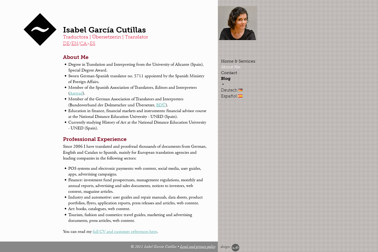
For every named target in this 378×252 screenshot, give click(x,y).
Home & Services (238, 61)
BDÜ (161, 105)
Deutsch (232, 89)
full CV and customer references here (125, 231)
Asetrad (76, 93)
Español (231, 96)
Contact (229, 72)
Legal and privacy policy (197, 246)
